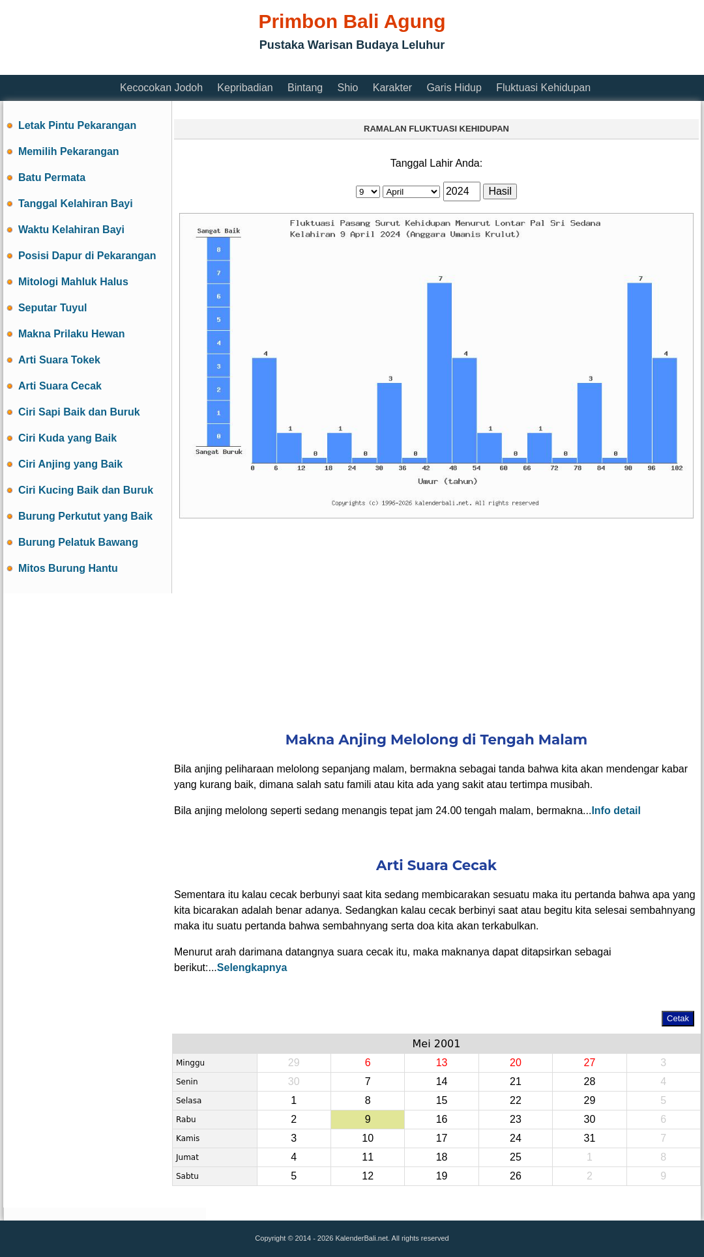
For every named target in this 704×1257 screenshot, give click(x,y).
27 (589, 1062)
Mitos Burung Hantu (68, 568)
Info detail (616, 810)
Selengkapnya (252, 967)
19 (442, 1175)
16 (442, 1119)
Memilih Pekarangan (68, 151)
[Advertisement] (436, 616)
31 (589, 1138)
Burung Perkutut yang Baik (85, 516)
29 (589, 1100)
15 (442, 1100)
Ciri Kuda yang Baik (67, 438)
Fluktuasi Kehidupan (543, 87)
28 (589, 1081)
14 (442, 1081)
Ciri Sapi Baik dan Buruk (79, 411)
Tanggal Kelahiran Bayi (75, 203)
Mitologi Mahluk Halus (73, 281)
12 (368, 1175)
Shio (347, 87)
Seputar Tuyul (52, 307)
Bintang (305, 87)
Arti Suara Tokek (59, 359)
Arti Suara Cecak (60, 385)
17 (442, 1138)
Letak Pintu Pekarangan (77, 125)
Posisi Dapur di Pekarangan (87, 255)
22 (515, 1100)
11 (368, 1157)
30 (589, 1119)
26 (515, 1175)
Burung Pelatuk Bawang (78, 542)
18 (442, 1157)
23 (515, 1119)
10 (368, 1138)
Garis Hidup (453, 87)
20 (515, 1062)
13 (442, 1062)
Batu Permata (51, 177)
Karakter (392, 87)
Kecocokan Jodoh (161, 87)
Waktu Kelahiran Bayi (71, 229)
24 (515, 1138)
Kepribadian (244, 87)
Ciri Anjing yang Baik (70, 464)
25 (515, 1157)
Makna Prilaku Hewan (71, 333)
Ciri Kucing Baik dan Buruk (85, 490)
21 (515, 1081)
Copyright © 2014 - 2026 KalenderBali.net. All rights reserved (351, 1238)
